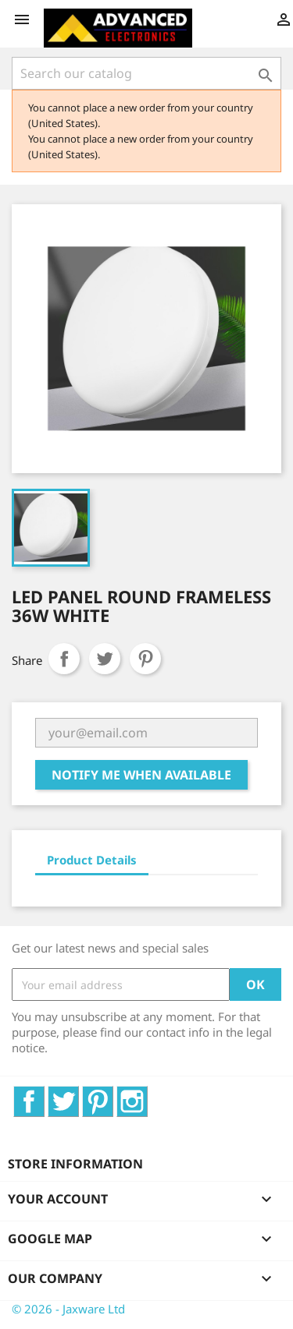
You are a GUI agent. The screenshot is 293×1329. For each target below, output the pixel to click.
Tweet (104, 658)
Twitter (78, 1094)
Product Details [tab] (92, 860)
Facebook (44, 1094)
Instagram (147, 1094)
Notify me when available (141, 774)
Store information (75, 1163)
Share (64, 658)
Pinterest (145, 658)
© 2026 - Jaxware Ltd (68, 1309)
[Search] (146, 73)
